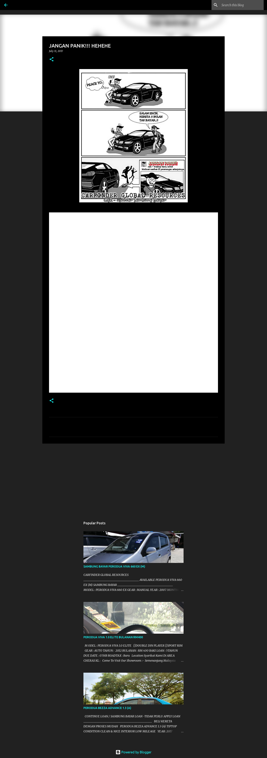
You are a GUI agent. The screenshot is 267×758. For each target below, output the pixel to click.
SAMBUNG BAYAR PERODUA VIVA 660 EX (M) (114, 566)
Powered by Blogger (133, 752)
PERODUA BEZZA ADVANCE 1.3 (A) (107, 708)
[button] (51, 59)
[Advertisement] (133, 479)
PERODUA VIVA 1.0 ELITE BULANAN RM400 (113, 637)
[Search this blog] (242, 5)
